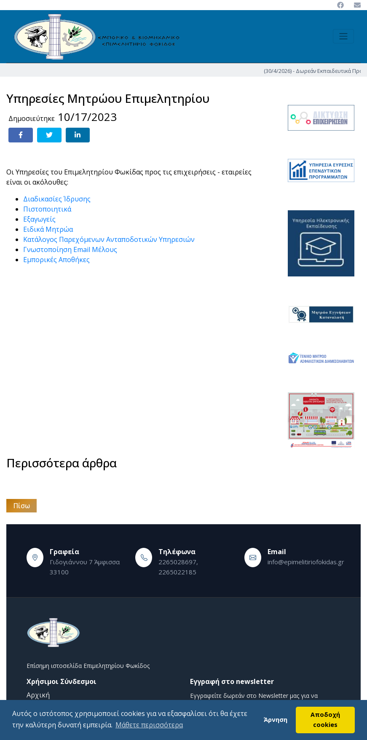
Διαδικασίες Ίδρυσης (57, 199)
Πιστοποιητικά (47, 209)
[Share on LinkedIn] (78, 135)
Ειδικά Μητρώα (48, 229)
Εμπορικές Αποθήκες (56, 259)
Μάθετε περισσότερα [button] (149, 724)
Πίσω (21, 505)
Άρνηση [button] (275, 720)
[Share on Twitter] (49, 135)
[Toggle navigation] (343, 36)
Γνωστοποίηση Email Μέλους (70, 249)
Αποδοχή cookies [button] (325, 720)
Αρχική (38, 695)
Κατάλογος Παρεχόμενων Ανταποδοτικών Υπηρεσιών (109, 239)
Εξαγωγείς (39, 219)
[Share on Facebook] (20, 135)
